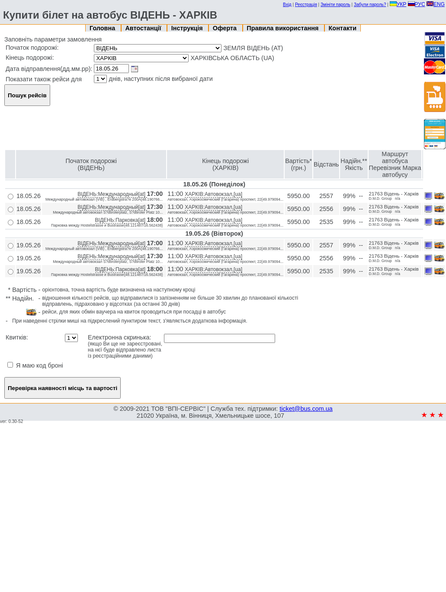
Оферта (225, 28)
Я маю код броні (35, 365)
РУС (416, 4)
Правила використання (283, 28)
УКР (398, 4)
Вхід (287, 4)
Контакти (342, 28)
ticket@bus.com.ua (306, 408)
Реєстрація (306, 4)
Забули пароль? (370, 4)
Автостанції (144, 28)
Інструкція (188, 28)
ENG (436, 4)
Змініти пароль (335, 4)
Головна (103, 28)
